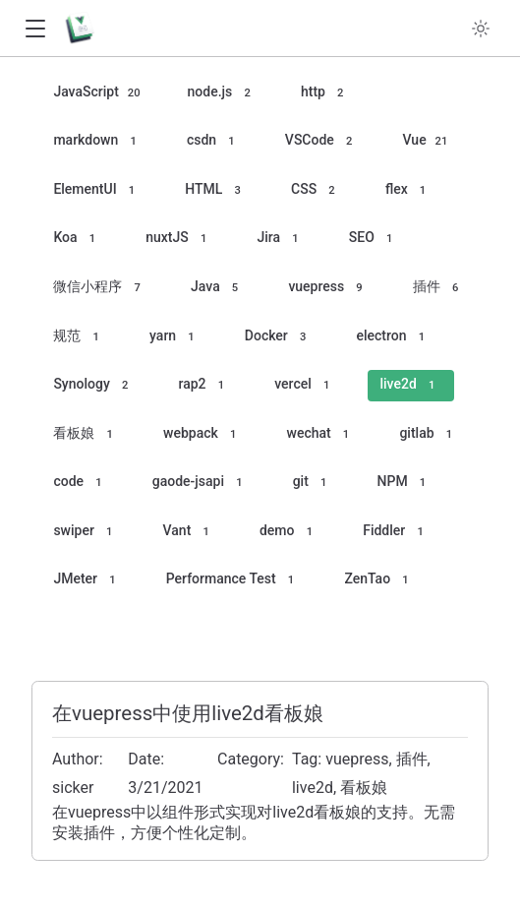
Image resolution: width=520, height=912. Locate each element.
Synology (93, 385)
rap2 (204, 385)
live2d (409, 385)
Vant (189, 531)
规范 (79, 337)
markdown (98, 141)
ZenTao (379, 580)
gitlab (428, 434)
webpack (203, 434)
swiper (85, 531)
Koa (77, 238)
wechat (321, 434)
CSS (316, 190)
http (325, 93)
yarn (175, 337)
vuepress (328, 287)
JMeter (87, 580)
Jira (281, 238)
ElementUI (97, 190)
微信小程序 (99, 287)
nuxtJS (178, 238)
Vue (427, 141)
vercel (304, 385)
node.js (223, 93)
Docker (279, 337)
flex (409, 190)
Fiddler (396, 531)
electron (394, 337)
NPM (405, 482)
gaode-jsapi (200, 482)
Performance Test (233, 580)
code (80, 482)
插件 (439, 287)
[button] (35, 29)
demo (289, 531)
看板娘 (86, 434)
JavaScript (98, 93)
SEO (374, 238)
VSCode (322, 141)
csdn (214, 141)
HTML (216, 190)
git (313, 482)
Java (218, 287)
